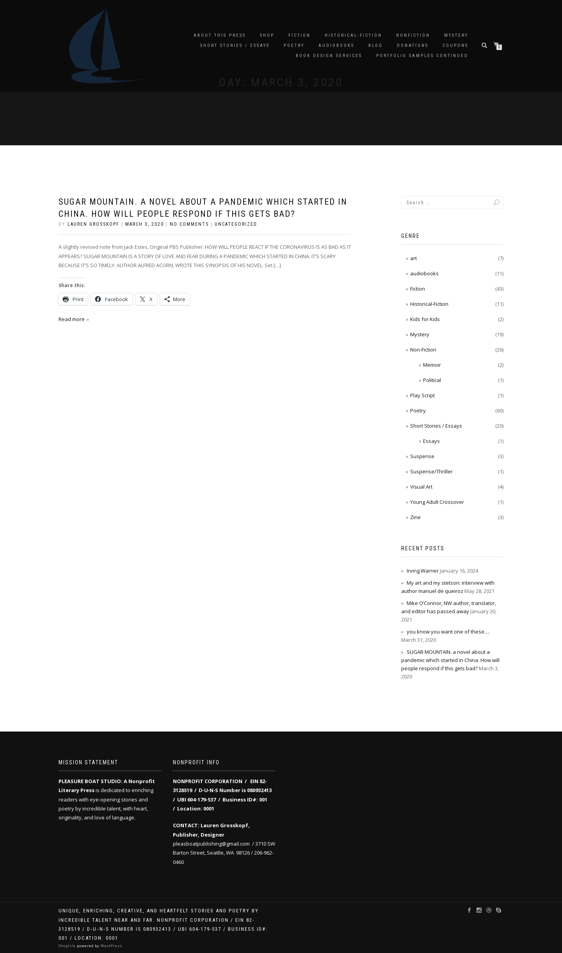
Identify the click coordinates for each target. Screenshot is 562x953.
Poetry (294, 45)
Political (432, 380)
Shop (267, 35)
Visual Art (421, 486)
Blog (375, 45)
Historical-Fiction (353, 35)
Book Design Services (329, 55)
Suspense (422, 456)
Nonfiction (413, 35)
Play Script (422, 395)
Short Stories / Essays (235, 45)
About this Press (220, 35)
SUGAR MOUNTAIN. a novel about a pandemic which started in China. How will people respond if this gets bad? (450, 660)
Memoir (432, 364)
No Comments (189, 224)
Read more (72, 319)
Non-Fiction (423, 349)
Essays (431, 440)
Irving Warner (423, 570)
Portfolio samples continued (422, 55)
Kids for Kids (425, 319)
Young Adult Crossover (437, 501)
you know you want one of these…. (448, 631)
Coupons (455, 45)
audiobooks (336, 45)
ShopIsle (68, 945)
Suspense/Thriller (431, 471)
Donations (413, 45)
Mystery (456, 35)
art (413, 258)
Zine (415, 517)
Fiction (299, 35)
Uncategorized (236, 224)
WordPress (111, 945)
